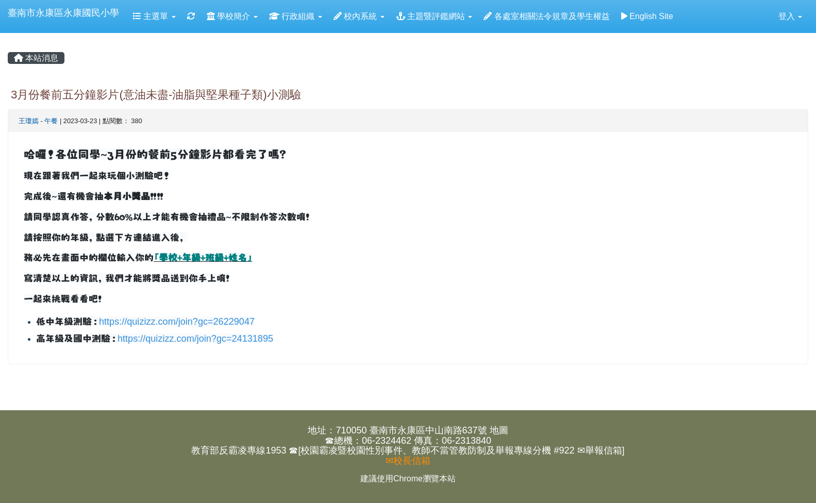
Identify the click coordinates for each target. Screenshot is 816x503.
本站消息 (36, 58)
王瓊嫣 (29, 121)
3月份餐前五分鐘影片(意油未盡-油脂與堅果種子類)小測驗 (156, 94)
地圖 (499, 430)
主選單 (154, 16)
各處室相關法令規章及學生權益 (546, 16)
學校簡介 (232, 16)
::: (10, 37)
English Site (647, 16)
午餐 (51, 121)
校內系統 (359, 16)
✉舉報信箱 (599, 450)
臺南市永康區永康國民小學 (63, 13)
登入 (790, 16)
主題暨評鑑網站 (434, 16)
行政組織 (295, 16)
